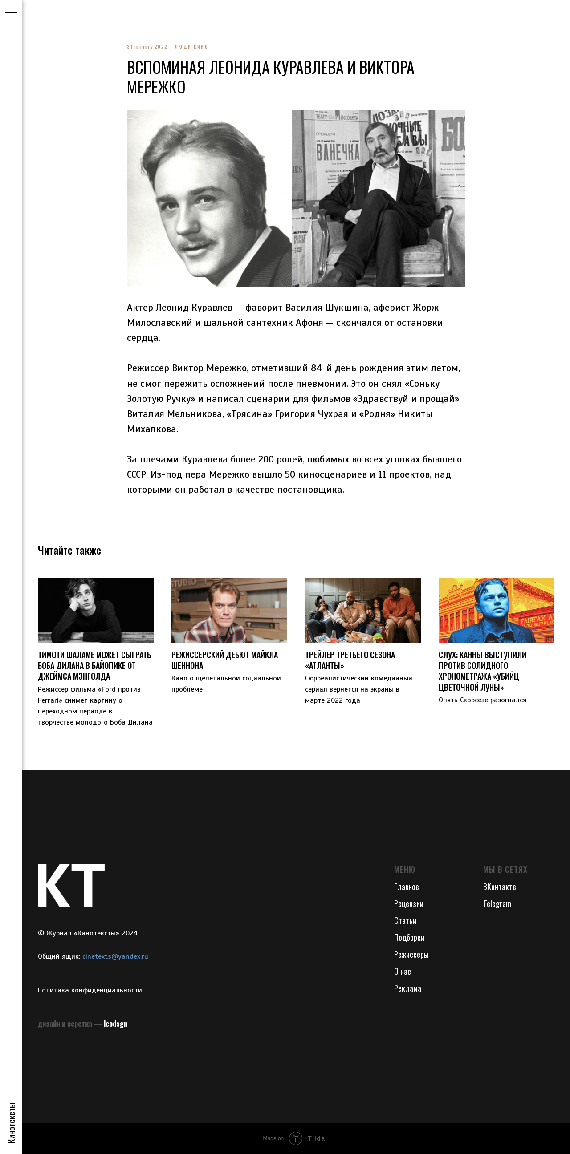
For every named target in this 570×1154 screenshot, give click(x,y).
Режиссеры (411, 954)
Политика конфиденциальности (90, 990)
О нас (402, 971)
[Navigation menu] (11, 13)
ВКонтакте (499, 886)
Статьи (405, 920)
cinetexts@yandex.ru (115, 956)
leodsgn (115, 1023)
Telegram (497, 903)
